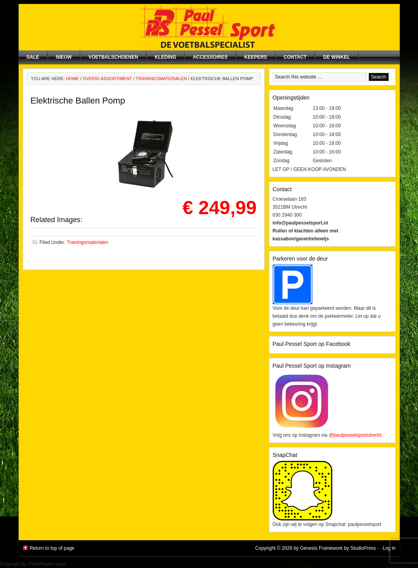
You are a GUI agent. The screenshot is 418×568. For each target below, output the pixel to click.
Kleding (165, 57)
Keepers (255, 57)
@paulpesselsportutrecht (355, 435)
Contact (295, 57)
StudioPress (363, 548)
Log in (389, 548)
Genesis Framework (321, 548)
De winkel (336, 57)
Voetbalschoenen (113, 57)
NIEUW (64, 57)
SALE (33, 57)
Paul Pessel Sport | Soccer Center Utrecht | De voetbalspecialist (209, 27)
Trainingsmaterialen (87, 242)
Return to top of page (52, 548)
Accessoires (210, 57)
